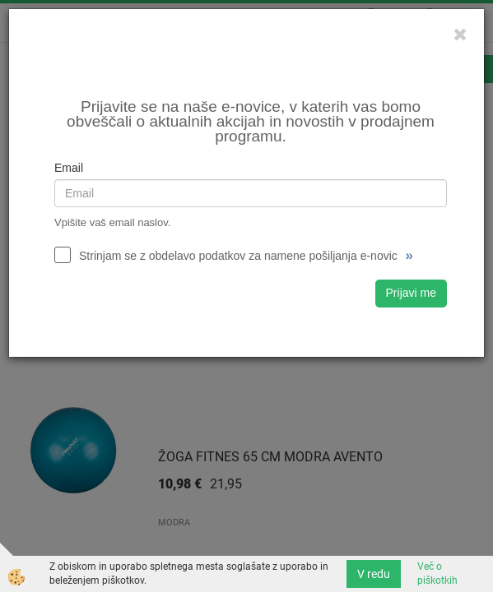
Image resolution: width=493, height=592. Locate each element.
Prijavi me (411, 292)
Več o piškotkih (437, 573)
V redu (373, 573)
